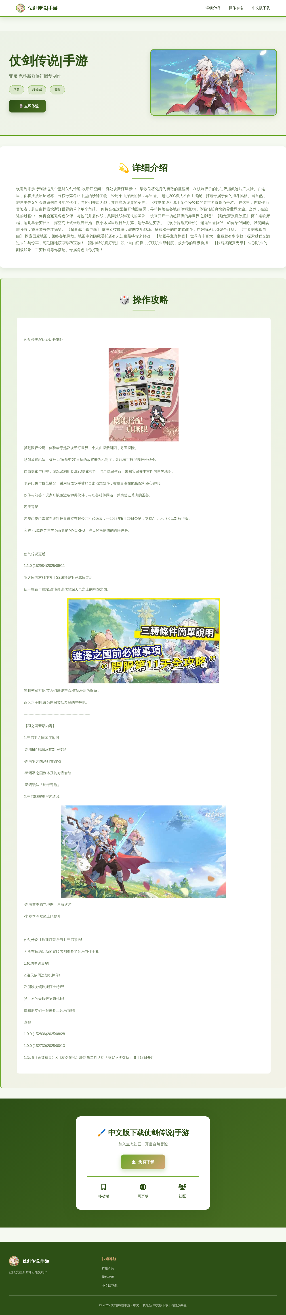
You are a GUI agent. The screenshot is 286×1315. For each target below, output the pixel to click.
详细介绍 (213, 8)
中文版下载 (261, 8)
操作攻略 (236, 8)
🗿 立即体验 (29, 106)
